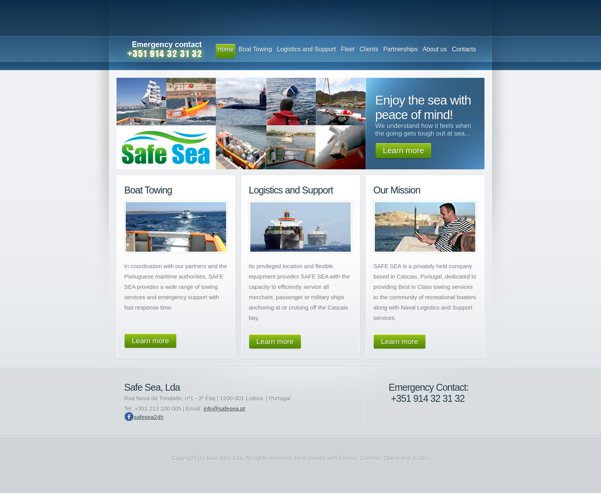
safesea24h (149, 417)
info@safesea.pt (224, 408)
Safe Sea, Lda (152, 387)
